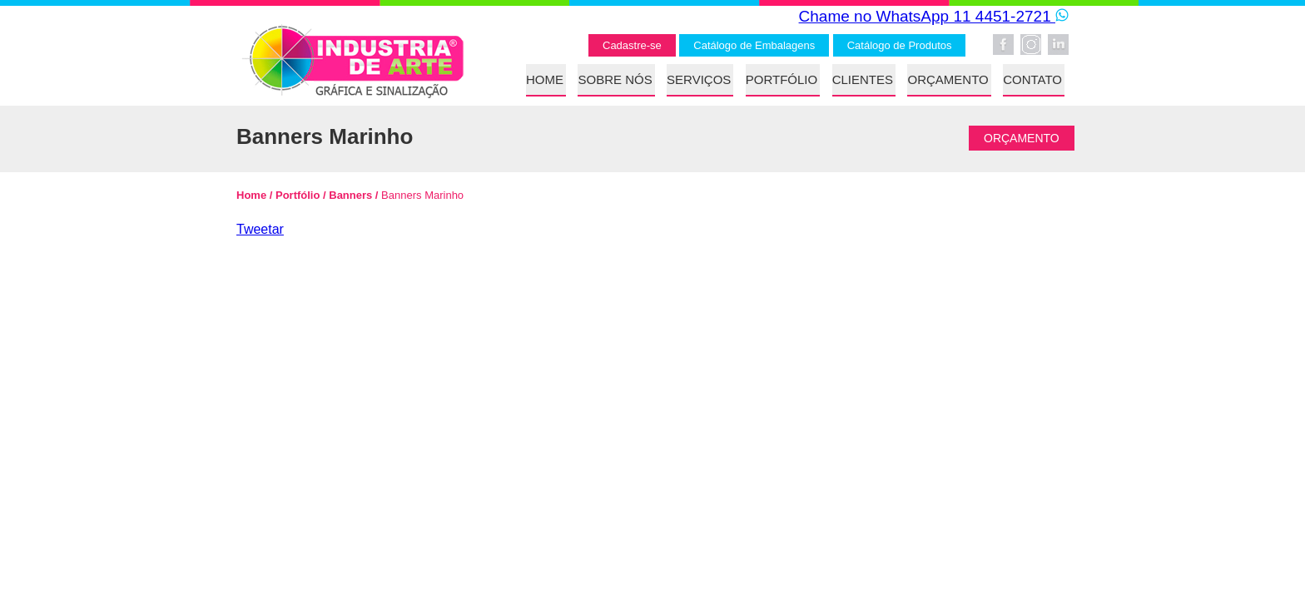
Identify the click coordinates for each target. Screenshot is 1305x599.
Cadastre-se (632, 45)
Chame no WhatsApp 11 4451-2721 (934, 16)
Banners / (352, 195)
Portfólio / (298, 195)
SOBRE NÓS (615, 79)
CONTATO (1032, 79)
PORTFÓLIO (781, 79)
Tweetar (260, 229)
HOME (544, 79)
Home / (254, 195)
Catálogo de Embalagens (754, 45)
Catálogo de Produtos (899, 45)
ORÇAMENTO (947, 79)
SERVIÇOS (699, 79)
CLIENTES (862, 79)
